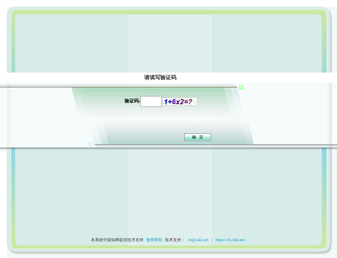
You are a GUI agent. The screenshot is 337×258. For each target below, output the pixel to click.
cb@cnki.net (197, 240)
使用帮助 (154, 240)
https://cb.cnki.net (230, 240)
